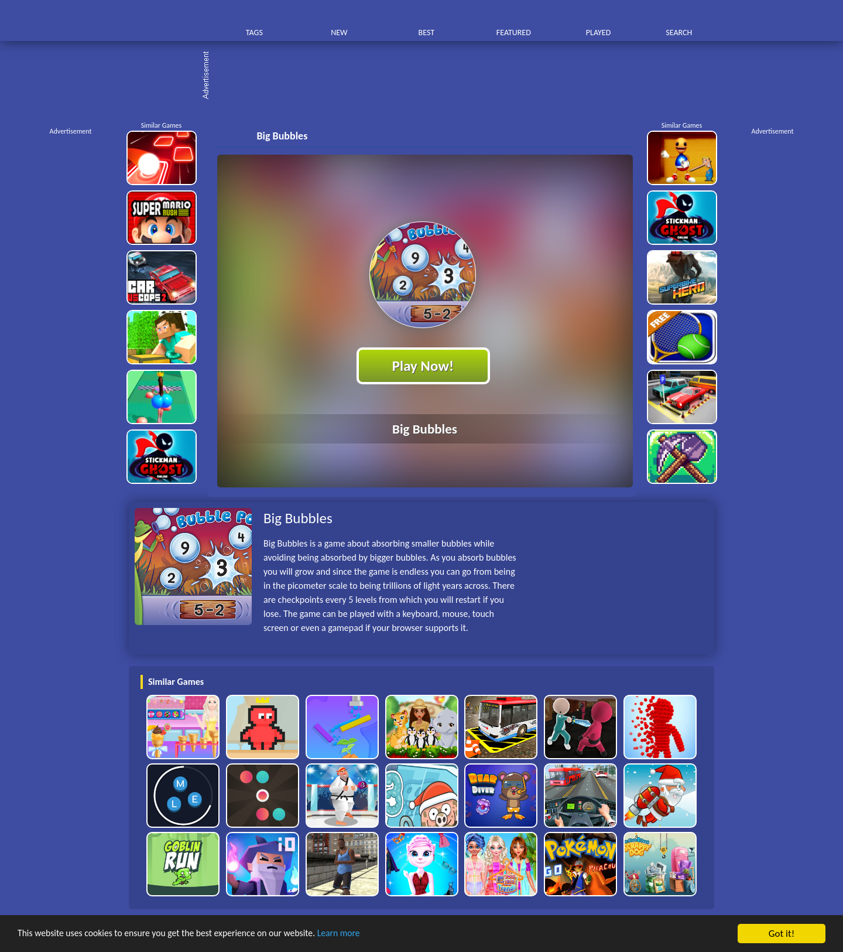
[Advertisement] (427, 76)
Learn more (365, 934)
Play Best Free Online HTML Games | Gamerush (168, 20)
